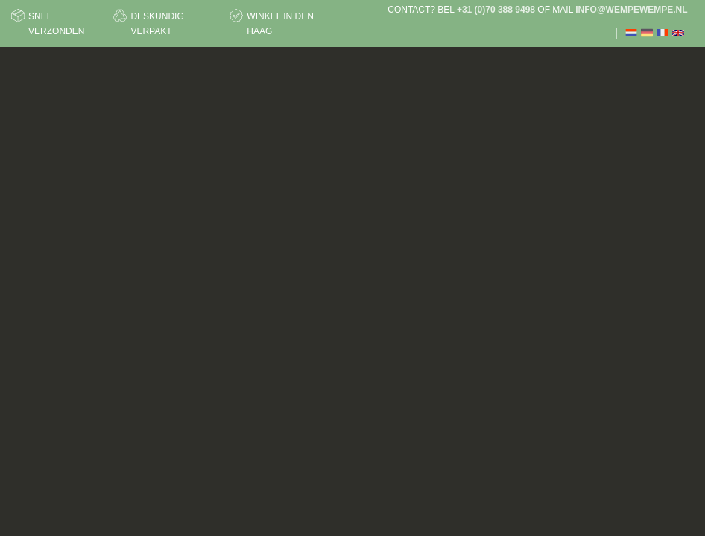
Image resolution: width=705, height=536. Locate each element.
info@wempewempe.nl (631, 9)
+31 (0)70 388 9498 (496, 9)
